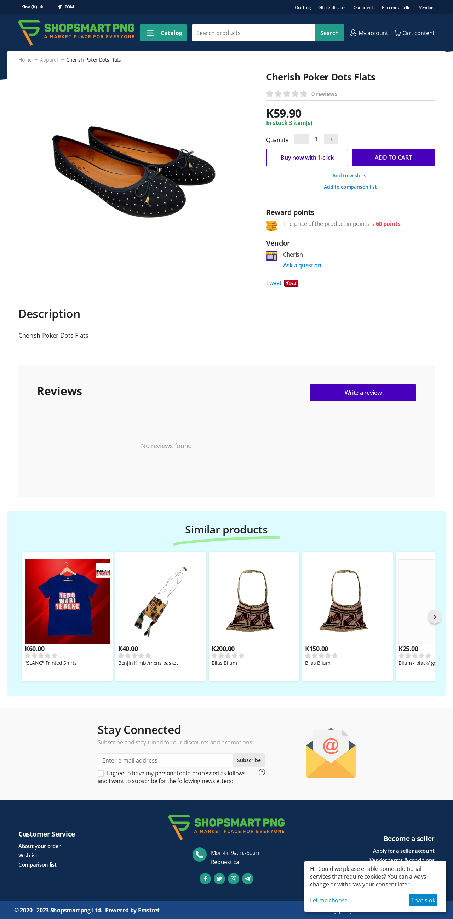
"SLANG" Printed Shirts (50, 663)
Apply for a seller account (404, 850)
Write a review (363, 392)
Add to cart (393, 157)
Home (25, 59)
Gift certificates (332, 7)
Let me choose (329, 900)
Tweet (274, 283)
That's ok (423, 900)
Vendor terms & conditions (402, 859)
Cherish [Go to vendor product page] (293, 254)
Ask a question (302, 265)
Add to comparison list (350, 186)
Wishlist (28, 855)
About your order (39, 846)
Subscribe (249, 760)
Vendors (427, 7)
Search (329, 33)
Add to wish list (350, 175)
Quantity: (277, 140)
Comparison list (37, 864)
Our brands (364, 7)
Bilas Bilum (224, 663)
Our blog (303, 7)
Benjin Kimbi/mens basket (148, 663)
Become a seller (397, 7)
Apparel (49, 59)
